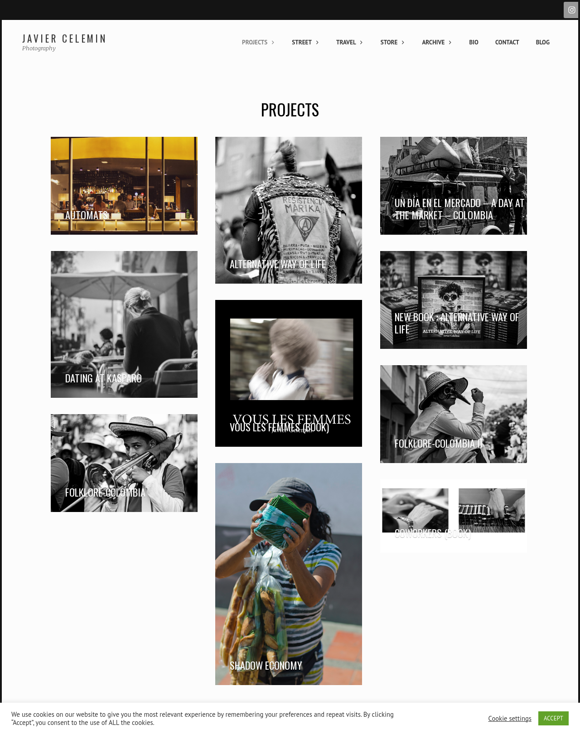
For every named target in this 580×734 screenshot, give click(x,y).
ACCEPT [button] (553, 718)
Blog (543, 42)
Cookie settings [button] (510, 719)
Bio (473, 42)
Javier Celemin (64, 38)
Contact (507, 42)
